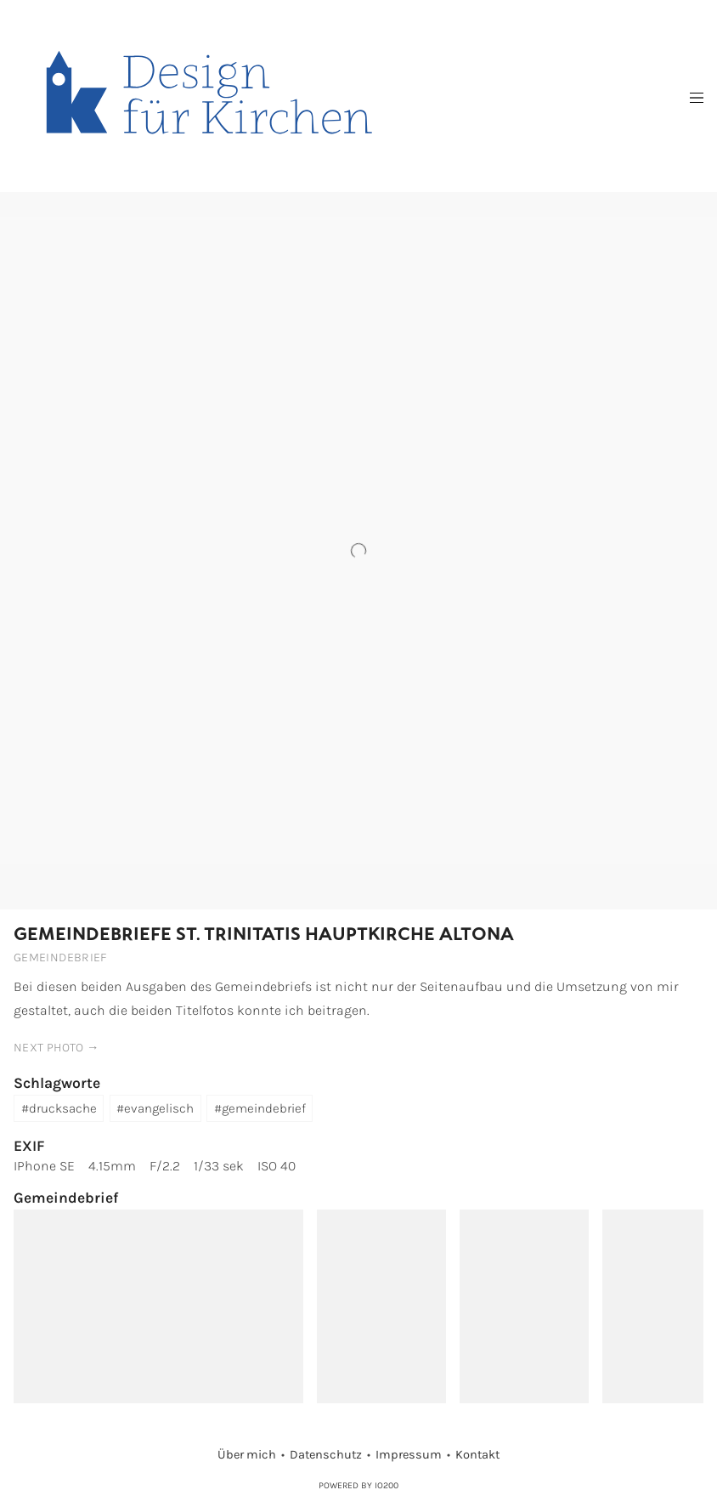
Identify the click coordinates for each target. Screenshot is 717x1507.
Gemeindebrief (60, 957)
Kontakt (477, 1455)
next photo (49, 1047)
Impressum (408, 1455)
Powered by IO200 (358, 1485)
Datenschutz (326, 1455)
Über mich (246, 1455)
